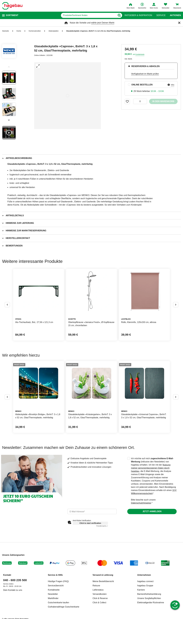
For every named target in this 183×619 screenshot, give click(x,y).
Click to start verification (90, 523)
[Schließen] (179, 22)
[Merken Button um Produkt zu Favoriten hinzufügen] (127, 101)
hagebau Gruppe (145, 585)
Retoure (96, 585)
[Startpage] (12, 6)
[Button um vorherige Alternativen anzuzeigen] (7, 304)
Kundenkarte (139, 54)
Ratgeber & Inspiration (138, 15)
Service (161, 15)
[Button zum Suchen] (119, 15)
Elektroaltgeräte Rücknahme (150, 602)
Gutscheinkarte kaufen (58, 602)
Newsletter (53, 594)
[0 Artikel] (140, 101)
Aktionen (175, 15)
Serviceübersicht (56, 585)
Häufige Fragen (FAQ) (58, 581)
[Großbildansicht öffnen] (67, 95)
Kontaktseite (54, 590)
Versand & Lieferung (103, 575)
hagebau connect (145, 581)
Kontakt (7, 575)
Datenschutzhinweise (141, 503)
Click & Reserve (100, 598)
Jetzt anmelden (151, 511)
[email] (92, 511)
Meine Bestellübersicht (103, 581)
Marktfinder (53, 598)
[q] (88, 15)
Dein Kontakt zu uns (12, 590)
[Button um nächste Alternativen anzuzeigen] (175, 304)
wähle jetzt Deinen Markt (102, 23)
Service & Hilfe (55, 575)
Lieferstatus (98, 590)
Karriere (141, 590)
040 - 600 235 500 (15, 580)
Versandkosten (100, 594)
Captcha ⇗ (102, 526)
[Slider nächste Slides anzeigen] (9, 119)
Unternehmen (144, 575)
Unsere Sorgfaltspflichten (149, 598)
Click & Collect (99, 602)
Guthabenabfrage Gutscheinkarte (63, 607)
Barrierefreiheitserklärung (149, 594)
